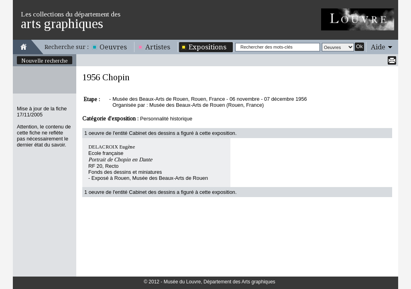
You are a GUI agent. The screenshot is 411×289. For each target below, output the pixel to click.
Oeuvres (113, 47)
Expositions (207, 47)
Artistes (157, 47)
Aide (378, 47)
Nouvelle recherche (44, 60)
